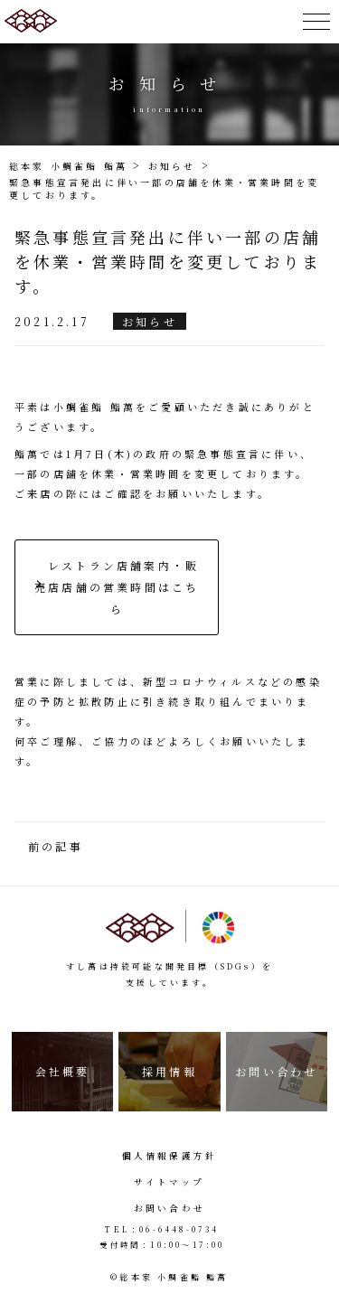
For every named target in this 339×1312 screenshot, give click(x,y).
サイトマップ (169, 1182)
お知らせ (149, 321)
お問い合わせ (276, 1071)
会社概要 (62, 1071)
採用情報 (169, 1071)
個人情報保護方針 (170, 1155)
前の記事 (55, 846)
